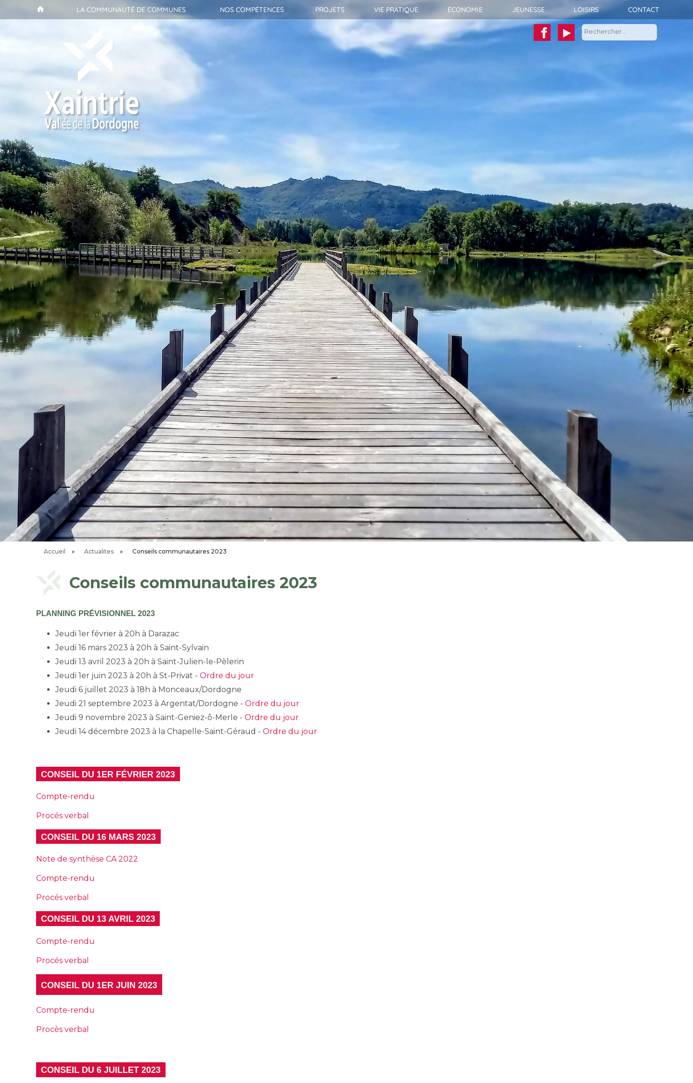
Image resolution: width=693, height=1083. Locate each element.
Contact (643, 9)
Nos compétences (252, 9)
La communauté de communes (131, 9)
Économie (465, 9)
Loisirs (586, 9)
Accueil (39, 9)
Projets (330, 9)
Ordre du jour (227, 675)
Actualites (99, 551)
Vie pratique (396, 9)
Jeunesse (528, 9)
